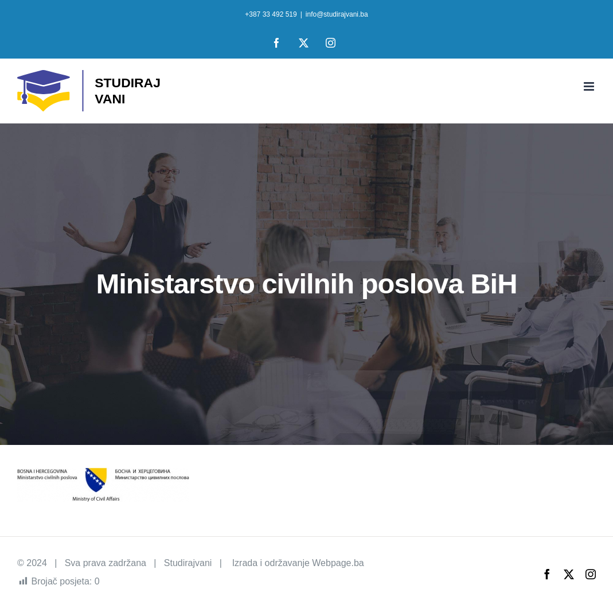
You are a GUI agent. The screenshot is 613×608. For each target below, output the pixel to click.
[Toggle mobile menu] (590, 86)
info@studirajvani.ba (337, 14)
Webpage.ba (338, 563)
